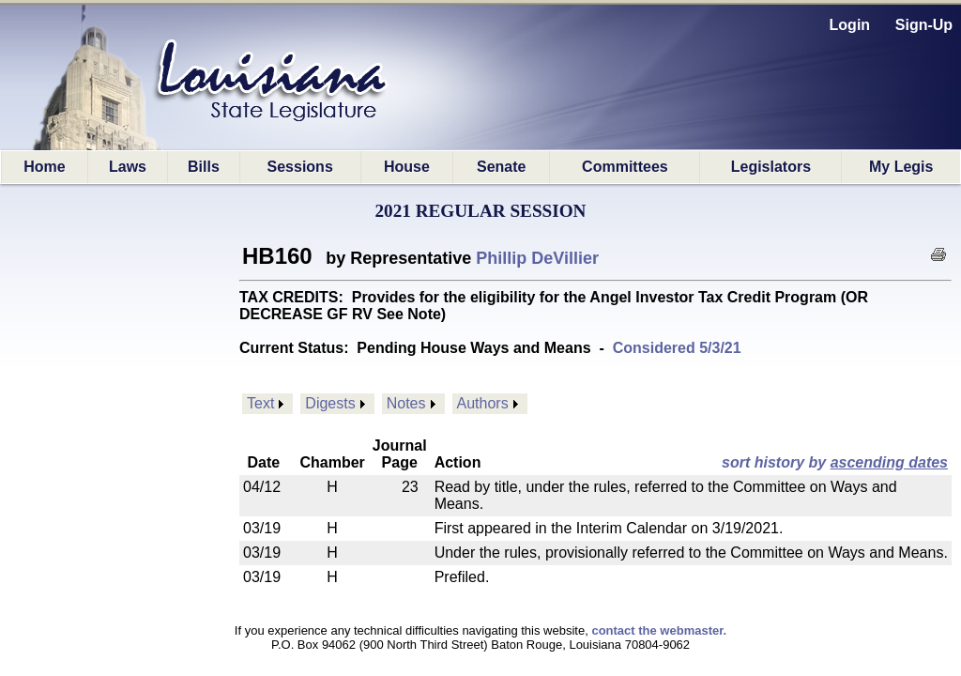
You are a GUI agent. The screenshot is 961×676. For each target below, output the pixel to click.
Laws (127, 167)
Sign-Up (924, 25)
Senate (501, 167)
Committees (625, 167)
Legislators (771, 167)
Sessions (300, 167)
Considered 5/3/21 (677, 348)
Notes (406, 403)
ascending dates (889, 462)
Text (260, 403)
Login (850, 25)
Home (44, 167)
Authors (483, 403)
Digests (330, 403)
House (407, 167)
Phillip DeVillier (537, 258)
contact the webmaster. (658, 630)
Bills (204, 167)
